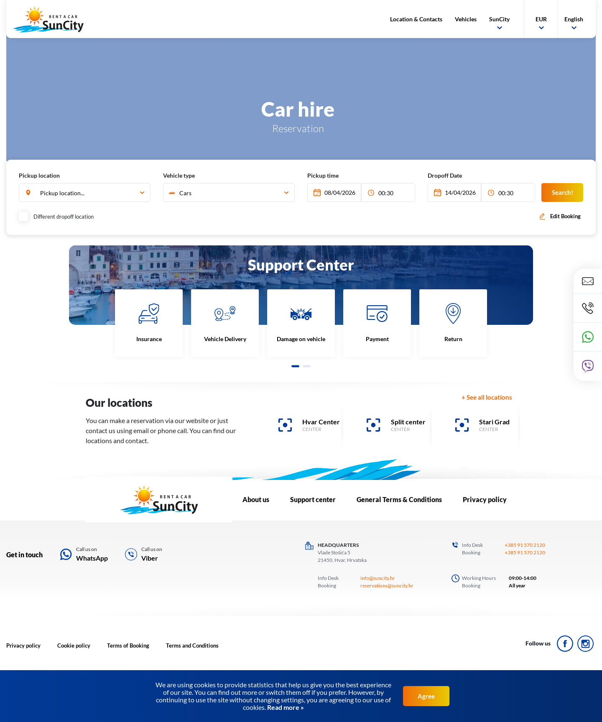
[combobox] (84, 193)
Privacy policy (485, 499)
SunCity (499, 19)
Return (453, 338)
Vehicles (466, 19)
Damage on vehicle (301, 338)
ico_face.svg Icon (565, 643)
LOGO (159, 500)
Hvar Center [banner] (321, 422)
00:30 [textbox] (385, 192)
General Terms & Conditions (399, 499)
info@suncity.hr (377, 578)
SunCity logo (48, 19)
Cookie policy (73, 645)
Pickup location (39, 175)
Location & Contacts (416, 19)
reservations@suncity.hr (386, 585)
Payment (377, 338)
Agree (426, 696)
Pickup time (323, 175)
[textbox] (227, 193)
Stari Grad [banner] (494, 422)
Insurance (149, 338)
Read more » (285, 707)
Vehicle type (179, 175)
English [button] (573, 19)
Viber (149, 558)
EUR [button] (541, 19)
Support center (313, 499)
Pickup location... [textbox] (62, 192)
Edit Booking (565, 216)
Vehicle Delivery (225, 338)
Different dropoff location (57, 216)
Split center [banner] (408, 422)
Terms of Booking (128, 645)
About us (255, 499)
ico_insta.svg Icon (585, 643)
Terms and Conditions (192, 645)
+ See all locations (487, 397)
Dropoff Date (445, 175)
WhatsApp (92, 558)
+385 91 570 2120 (525, 545)
